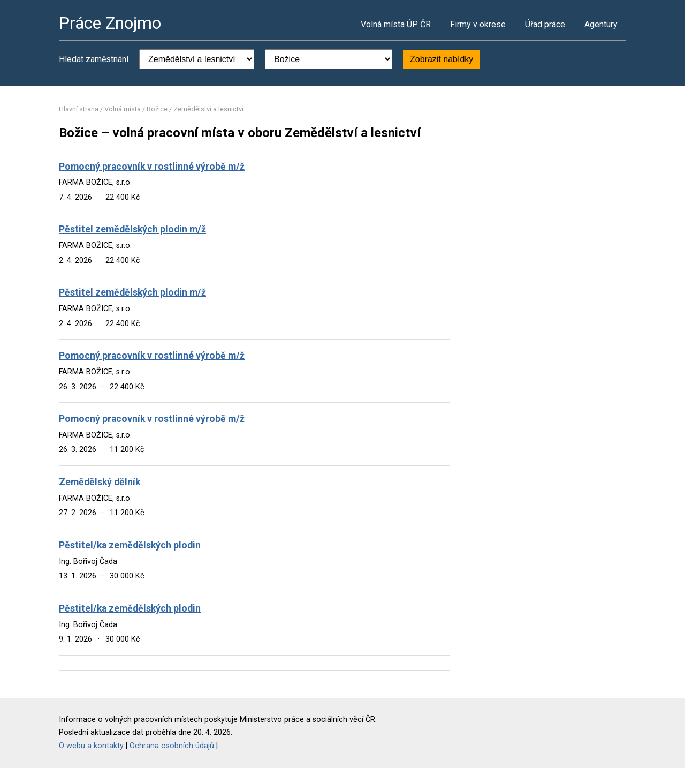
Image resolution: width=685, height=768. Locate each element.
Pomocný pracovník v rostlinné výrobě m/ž (152, 166)
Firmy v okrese (478, 24)
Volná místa (122, 109)
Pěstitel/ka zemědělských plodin (130, 545)
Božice (157, 109)
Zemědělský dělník (99, 482)
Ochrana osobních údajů (172, 745)
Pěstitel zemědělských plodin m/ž (132, 229)
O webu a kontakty (91, 745)
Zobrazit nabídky (441, 59)
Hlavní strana (78, 109)
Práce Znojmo (110, 23)
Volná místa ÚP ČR (396, 24)
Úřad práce (545, 24)
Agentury (601, 24)
